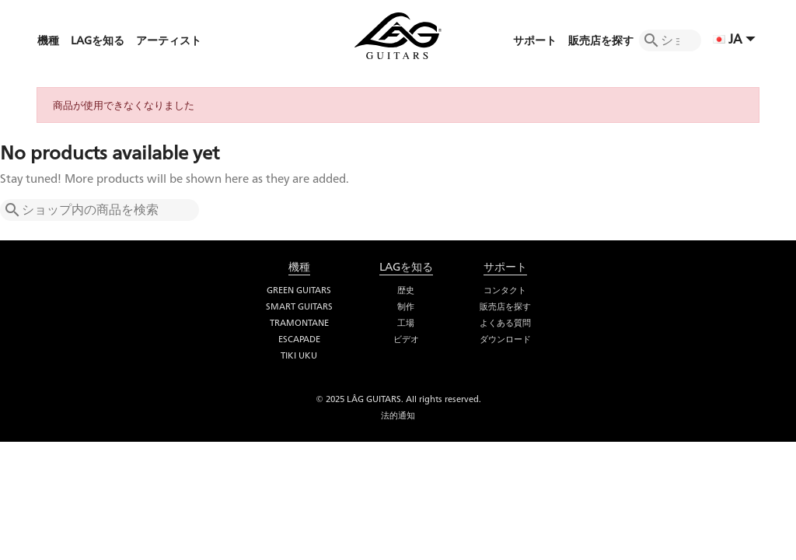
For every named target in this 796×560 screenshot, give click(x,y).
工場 (405, 322)
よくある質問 (505, 322)
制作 (405, 306)
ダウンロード (505, 339)
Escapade (299, 339)
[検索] (670, 40)
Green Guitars (299, 290)
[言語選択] (736, 40)
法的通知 (398, 415)
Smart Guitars (299, 306)
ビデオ (406, 339)
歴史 (405, 290)
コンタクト (505, 290)
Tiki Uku (299, 355)
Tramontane (299, 322)
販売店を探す (505, 306)
